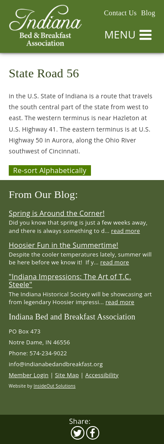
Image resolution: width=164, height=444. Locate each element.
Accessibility (102, 375)
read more (125, 231)
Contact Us (120, 13)
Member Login (29, 375)
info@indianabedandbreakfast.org (56, 364)
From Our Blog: (43, 194)
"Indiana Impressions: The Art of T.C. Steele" (70, 280)
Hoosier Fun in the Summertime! (63, 245)
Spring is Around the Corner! (57, 213)
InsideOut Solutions (55, 386)
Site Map (67, 375)
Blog (148, 13)
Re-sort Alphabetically (50, 170)
